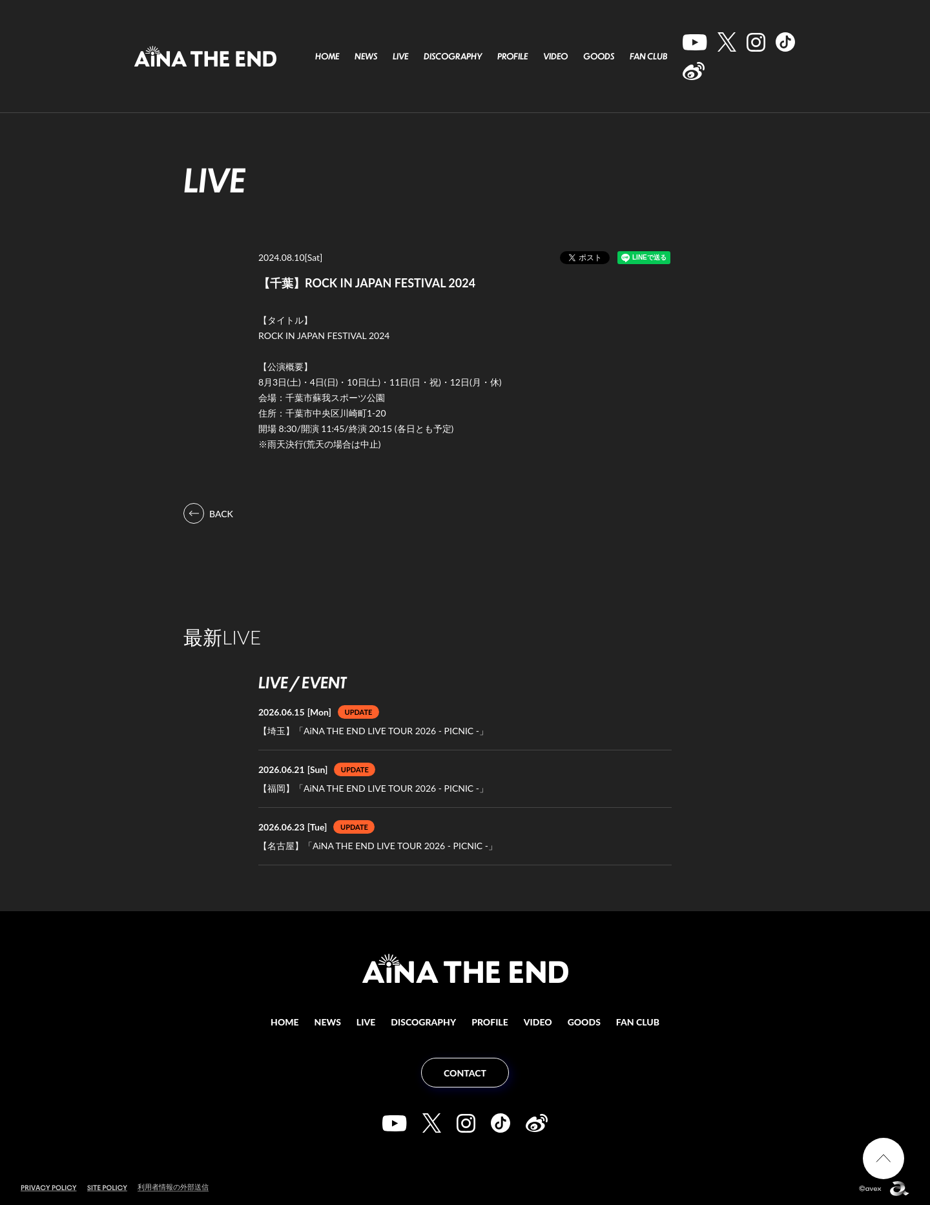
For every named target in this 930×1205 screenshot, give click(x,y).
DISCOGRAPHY (453, 56)
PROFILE (512, 56)
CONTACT (465, 1072)
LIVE (400, 56)
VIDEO (555, 56)
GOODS (598, 56)
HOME (327, 56)
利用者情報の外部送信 (173, 1186)
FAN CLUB (648, 56)
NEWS (366, 56)
